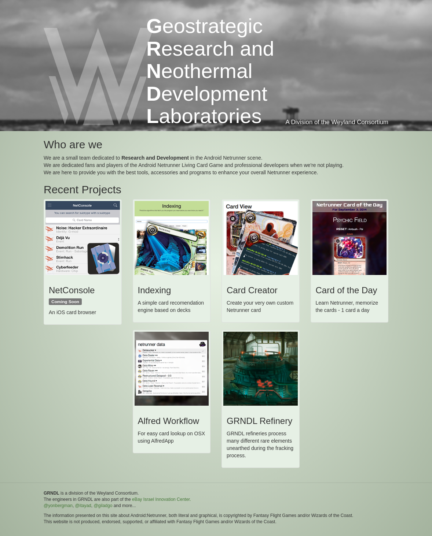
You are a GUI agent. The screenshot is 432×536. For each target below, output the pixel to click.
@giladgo (103, 505)
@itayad (83, 505)
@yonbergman (58, 505)
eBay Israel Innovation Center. (161, 499)
